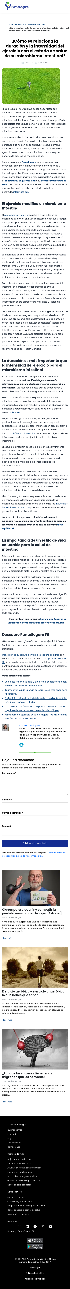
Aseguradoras (14, 1143)
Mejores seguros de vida (19, 1159)
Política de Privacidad (34, 1279)
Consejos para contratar (19, 1185)
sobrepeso (15, 412)
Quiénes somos (14, 1130)
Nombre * (7, 800)
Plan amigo (12, 1134)
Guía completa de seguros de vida (24, 1181)
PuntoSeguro (14, 24)
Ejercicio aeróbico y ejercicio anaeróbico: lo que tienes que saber (33, 994)
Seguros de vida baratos (19, 1164)
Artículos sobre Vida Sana (34, 24)
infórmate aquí (21, 192)
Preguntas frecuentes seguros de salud (26, 1206)
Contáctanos (13, 1147)
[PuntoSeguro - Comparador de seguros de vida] (17, 5)
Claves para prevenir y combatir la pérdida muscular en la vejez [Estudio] (32, 912)
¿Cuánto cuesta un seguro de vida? (24, 1168)
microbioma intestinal (16, 215)
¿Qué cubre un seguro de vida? (22, 1176)
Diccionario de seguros (18, 1214)
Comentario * (9, 773)
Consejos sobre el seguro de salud (23, 1210)
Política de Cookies (35, 1273)
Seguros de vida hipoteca (19, 1172)
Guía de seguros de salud (19, 1201)
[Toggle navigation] (63, 5)
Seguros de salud (15, 1197)
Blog (9, 1138)
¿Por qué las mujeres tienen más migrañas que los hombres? (27, 1076)
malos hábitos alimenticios (20, 433)
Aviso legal (35, 1268)
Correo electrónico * (12, 813)
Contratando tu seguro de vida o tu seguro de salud (31, 655)
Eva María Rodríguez (29, 725)
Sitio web (7, 826)
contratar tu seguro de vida (20, 181)
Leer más (7, 938)
